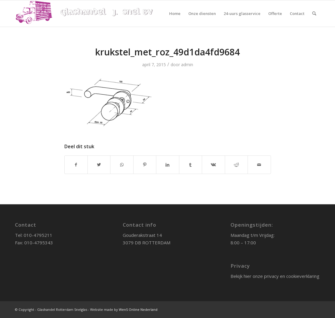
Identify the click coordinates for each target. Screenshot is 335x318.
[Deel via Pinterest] (145, 165)
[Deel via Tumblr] (190, 165)
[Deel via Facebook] (76, 165)
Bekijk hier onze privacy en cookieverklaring (275, 276)
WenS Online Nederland (138, 309)
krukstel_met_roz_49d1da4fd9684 (167, 52)
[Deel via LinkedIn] (167, 165)
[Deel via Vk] (213, 165)
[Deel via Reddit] (236, 165)
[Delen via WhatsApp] (121, 165)
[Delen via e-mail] (259, 165)
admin (187, 64)
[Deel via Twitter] (99, 165)
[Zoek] (314, 13)
